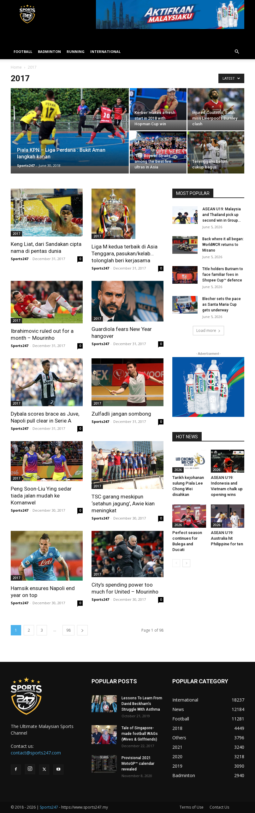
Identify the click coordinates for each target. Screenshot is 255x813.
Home (16, 67)
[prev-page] (176, 563)
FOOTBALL (23, 51)
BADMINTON (49, 51)
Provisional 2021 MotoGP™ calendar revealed (138, 763)
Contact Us (219, 807)
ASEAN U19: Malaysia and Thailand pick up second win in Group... (221, 215)
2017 (16, 233)
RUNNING (76, 51)
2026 (178, 470)
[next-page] (82, 630)
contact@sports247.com (36, 753)
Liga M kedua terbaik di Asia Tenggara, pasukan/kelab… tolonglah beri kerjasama (124, 253)
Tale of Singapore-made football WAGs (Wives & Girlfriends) (140, 734)
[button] (236, 52)
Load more (208, 330)
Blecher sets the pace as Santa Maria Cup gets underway (221, 304)
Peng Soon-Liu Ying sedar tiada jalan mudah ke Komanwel (41, 496)
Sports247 (25, 165)
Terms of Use (192, 807)
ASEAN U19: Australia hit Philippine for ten (227, 538)
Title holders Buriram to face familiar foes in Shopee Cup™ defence (222, 274)
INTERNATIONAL (105, 51)
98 (68, 630)
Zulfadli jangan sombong (121, 414)
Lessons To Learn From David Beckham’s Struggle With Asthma (142, 704)
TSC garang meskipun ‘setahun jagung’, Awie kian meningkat (123, 503)
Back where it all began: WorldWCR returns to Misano (223, 245)
